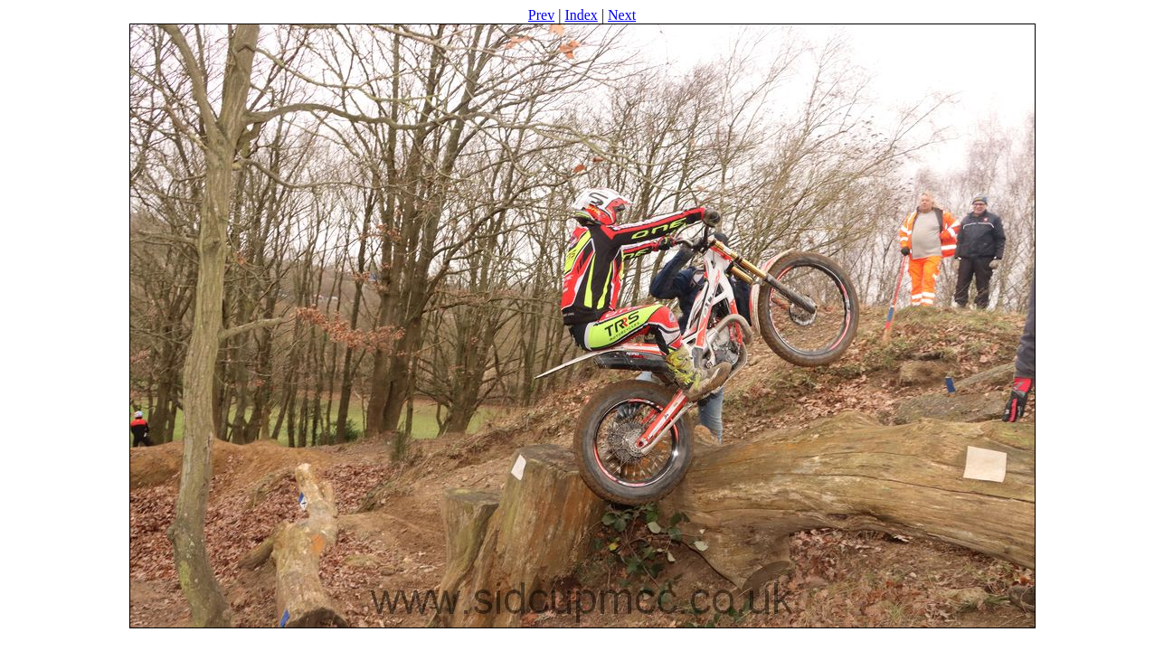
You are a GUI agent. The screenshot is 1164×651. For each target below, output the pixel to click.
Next (622, 15)
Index (580, 15)
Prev (541, 15)
